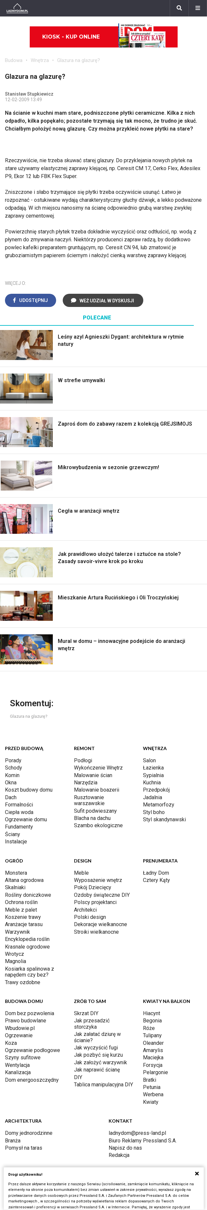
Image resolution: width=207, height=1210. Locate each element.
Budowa (13, 60)
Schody (13, 768)
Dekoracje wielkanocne (100, 924)
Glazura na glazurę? (78, 60)
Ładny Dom (156, 873)
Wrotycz (14, 954)
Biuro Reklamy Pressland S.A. (143, 1140)
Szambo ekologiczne (98, 825)
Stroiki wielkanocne (96, 932)
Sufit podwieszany (95, 811)
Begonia (152, 1020)
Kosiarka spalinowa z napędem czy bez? (29, 972)
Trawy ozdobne (22, 982)
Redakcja (119, 1155)
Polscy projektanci (95, 902)
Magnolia (15, 961)
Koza (11, 1043)
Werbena (153, 1094)
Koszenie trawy (23, 917)
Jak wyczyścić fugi (96, 1047)
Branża (12, 1140)
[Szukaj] (179, 8)
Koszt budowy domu (28, 790)
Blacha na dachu (92, 818)
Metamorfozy (158, 805)
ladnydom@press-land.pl (137, 1133)
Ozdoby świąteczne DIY (102, 895)
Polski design (90, 917)
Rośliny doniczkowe (28, 895)
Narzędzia (85, 782)
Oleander (153, 1043)
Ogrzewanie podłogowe (32, 1050)
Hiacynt (151, 1013)
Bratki (149, 1080)
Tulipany (152, 1035)
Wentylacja (17, 1065)
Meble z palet (21, 910)
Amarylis (153, 1050)
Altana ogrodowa (24, 880)
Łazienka (153, 768)
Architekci (85, 910)
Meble (81, 873)
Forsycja (152, 1065)
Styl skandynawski (164, 819)
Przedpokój (156, 790)
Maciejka (153, 1057)
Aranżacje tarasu (24, 924)
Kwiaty (150, 1102)
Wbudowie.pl (20, 1028)
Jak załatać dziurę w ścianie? (97, 1037)
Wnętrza (40, 60)
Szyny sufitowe (23, 1057)
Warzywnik (17, 932)
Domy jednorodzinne (28, 1133)
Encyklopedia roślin (27, 939)
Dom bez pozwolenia (29, 1013)
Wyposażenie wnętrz (98, 880)
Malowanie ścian (93, 775)
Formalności (19, 805)
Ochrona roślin (21, 902)
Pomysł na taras (23, 1148)
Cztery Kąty (156, 880)
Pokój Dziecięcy (92, 887)
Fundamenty (19, 827)
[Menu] (198, 8)
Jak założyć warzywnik (100, 1062)
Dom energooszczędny (32, 1080)
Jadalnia (152, 797)
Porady (13, 760)
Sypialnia (153, 775)
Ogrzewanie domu (26, 819)
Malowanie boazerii (96, 790)
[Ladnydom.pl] (17, 8)
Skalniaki (15, 887)
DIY (78, 1077)
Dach (11, 797)
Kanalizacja (18, 1072)
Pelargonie (155, 1072)
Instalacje (16, 841)
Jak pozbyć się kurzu (98, 1055)
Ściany (12, 834)
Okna (11, 782)
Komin (12, 775)
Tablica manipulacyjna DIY (103, 1084)
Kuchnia (152, 782)
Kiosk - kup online (104, 36)
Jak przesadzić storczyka (92, 1023)
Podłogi (83, 760)
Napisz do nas (125, 1148)
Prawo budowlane (25, 1020)
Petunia (151, 1087)
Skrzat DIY (86, 1013)
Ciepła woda (19, 812)
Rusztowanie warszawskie (89, 800)
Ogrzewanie (19, 1035)
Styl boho (154, 812)
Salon (149, 760)
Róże (149, 1028)
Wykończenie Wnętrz (98, 768)
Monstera (16, 873)
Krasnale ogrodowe (27, 947)
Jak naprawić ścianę (97, 1070)
